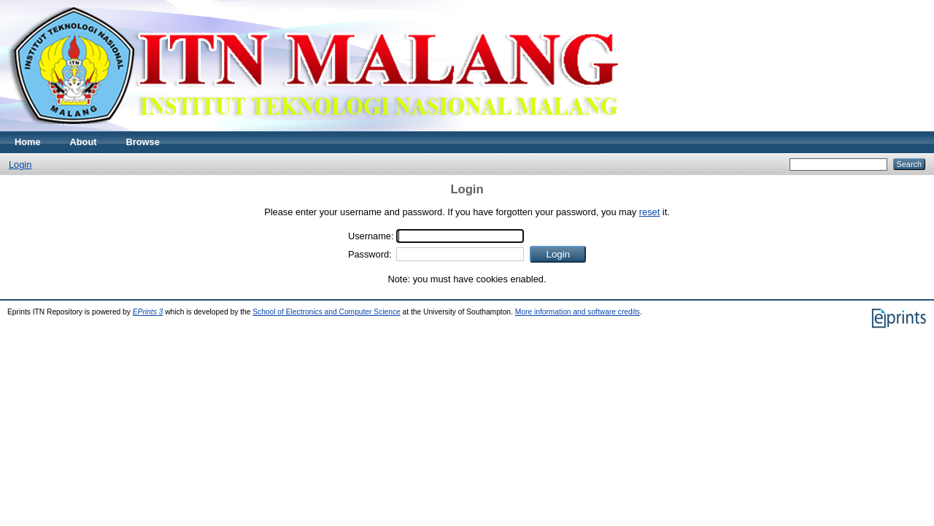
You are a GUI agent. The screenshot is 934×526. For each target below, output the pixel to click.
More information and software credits (577, 312)
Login (20, 164)
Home (28, 141)
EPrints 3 (148, 312)
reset (649, 211)
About (83, 141)
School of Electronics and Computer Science (326, 312)
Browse (143, 141)
